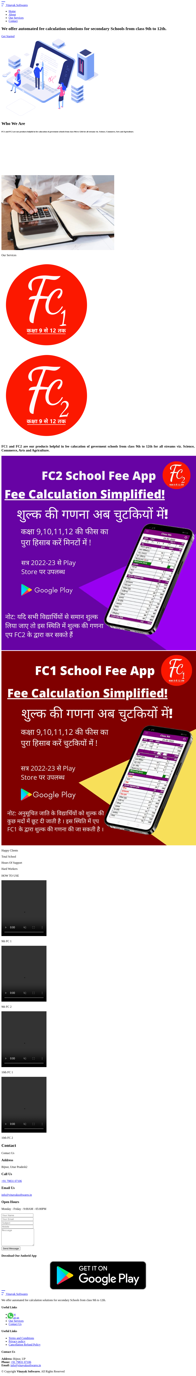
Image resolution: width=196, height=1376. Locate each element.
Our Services (16, 17)
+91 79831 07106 (11, 1180)
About (12, 14)
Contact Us (15, 1327)
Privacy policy (17, 1344)
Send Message (11, 1251)
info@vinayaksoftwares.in (16, 1194)
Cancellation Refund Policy (25, 1347)
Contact (13, 21)
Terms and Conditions (21, 1341)
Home (12, 11)
